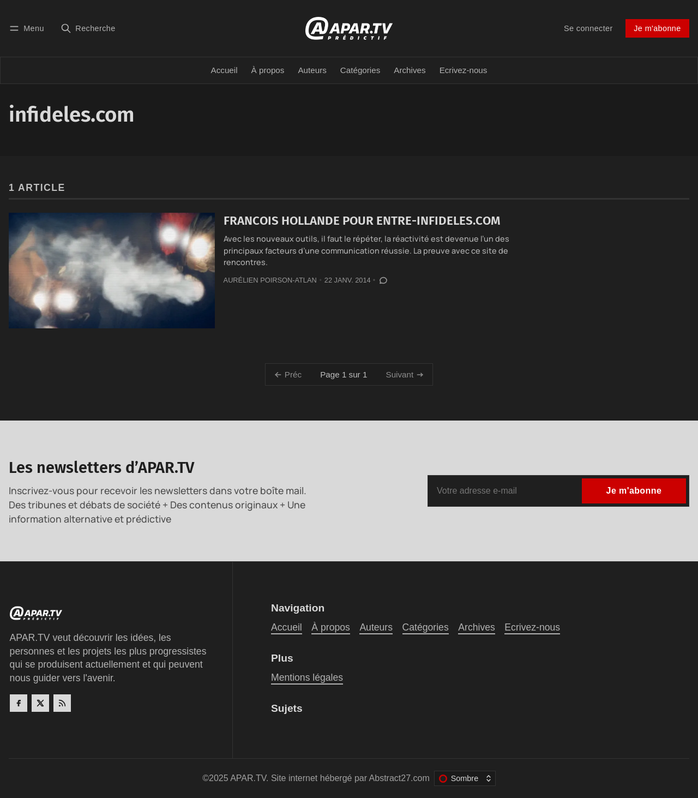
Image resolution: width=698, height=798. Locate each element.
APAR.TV (248, 778)
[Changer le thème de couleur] (465, 778)
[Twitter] (40, 703)
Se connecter (588, 28)
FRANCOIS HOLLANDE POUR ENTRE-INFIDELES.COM (362, 220)
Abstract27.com (399, 778)
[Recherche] (88, 28)
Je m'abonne (657, 28)
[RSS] (62, 703)
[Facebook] (18, 703)
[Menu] (28, 28)
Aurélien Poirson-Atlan (270, 280)
